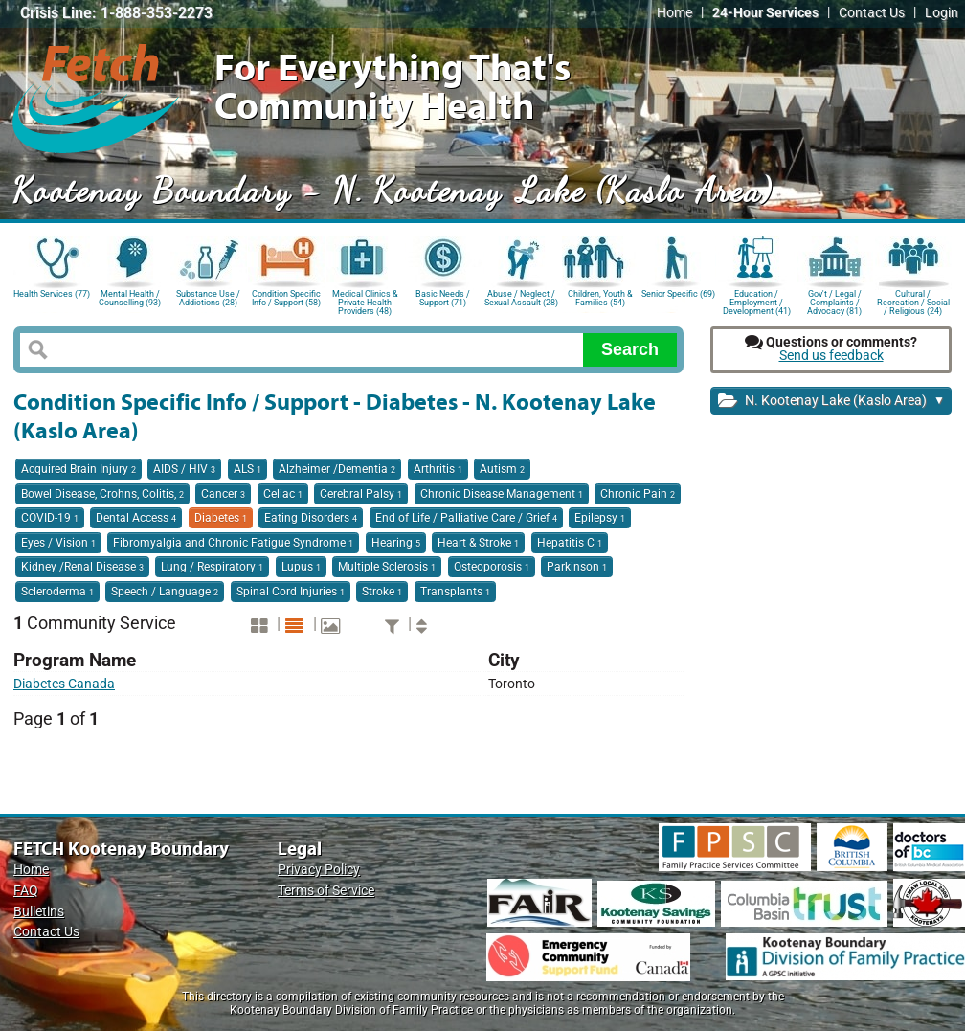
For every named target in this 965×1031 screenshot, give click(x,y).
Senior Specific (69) (678, 294)
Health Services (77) (51, 294)
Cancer (223, 494)
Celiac (283, 494)
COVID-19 (50, 518)
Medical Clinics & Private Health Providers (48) (365, 301)
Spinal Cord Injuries (290, 591)
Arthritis (438, 469)
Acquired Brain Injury (78, 469)
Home (674, 13)
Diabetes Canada (64, 684)
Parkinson (577, 566)
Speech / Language (164, 591)
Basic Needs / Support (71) (442, 298)
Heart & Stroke (478, 542)
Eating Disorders (310, 518)
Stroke (382, 591)
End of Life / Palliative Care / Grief (466, 518)
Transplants (455, 591)
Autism (502, 469)
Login (941, 13)
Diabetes (220, 518)
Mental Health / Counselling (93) (130, 298)
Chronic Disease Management (501, 494)
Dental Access (136, 518)
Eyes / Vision (58, 542)
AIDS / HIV (184, 469)
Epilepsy (599, 518)
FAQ (25, 891)
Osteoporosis (491, 566)
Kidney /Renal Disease (82, 566)
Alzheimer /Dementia (337, 469)
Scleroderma (57, 591)
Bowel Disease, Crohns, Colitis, (102, 494)
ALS (247, 469)
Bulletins (38, 912)
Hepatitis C (569, 542)
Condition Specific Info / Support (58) (286, 298)
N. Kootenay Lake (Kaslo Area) (831, 401)
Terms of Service (326, 891)
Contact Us (872, 13)
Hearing (395, 542)
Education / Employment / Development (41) (757, 301)
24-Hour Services (765, 13)
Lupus (301, 566)
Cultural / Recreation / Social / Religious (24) (913, 301)
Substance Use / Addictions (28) (208, 298)
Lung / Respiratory (212, 566)
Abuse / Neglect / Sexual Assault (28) (521, 298)
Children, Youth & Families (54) (600, 298)
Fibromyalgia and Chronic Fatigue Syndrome (233, 542)
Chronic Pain (637, 494)
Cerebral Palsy (361, 494)
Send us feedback (831, 355)
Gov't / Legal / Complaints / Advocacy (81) (834, 301)
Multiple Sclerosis (387, 566)
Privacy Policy (319, 870)
